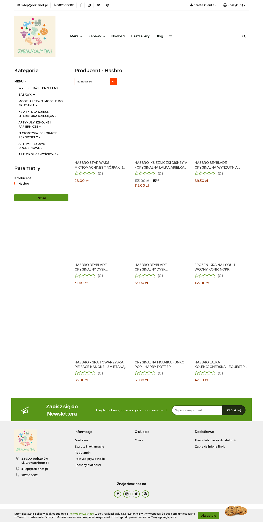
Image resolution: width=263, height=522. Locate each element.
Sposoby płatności (88, 465)
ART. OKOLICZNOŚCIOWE (38, 154)
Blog (159, 36)
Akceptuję (208, 515)
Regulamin (83, 452)
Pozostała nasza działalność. (216, 440)
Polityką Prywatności (81, 513)
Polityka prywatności (90, 458)
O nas (139, 440)
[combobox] (96, 81)
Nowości (118, 36)
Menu (76, 36)
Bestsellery (140, 36)
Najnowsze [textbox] (84, 81)
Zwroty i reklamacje (89, 446)
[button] (234, 5)
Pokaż (41, 197)
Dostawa (81, 440)
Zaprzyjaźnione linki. (210, 446)
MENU (20, 81)
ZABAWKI (26, 94)
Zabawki (96, 36)
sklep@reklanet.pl (34, 469)
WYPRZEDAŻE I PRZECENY (38, 88)
